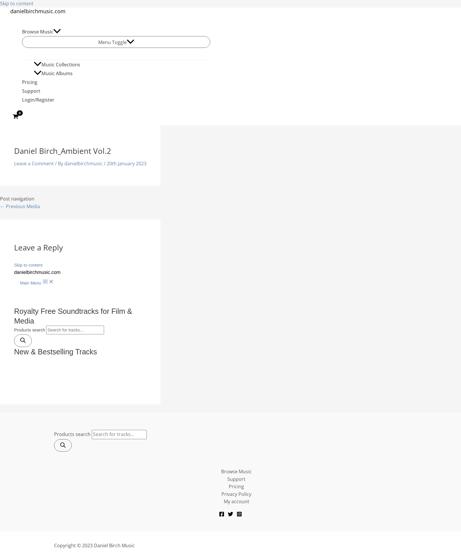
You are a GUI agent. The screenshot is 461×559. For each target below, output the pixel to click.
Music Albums (53, 73)
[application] (57, 31)
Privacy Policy (236, 494)
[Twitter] (230, 515)
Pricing (29, 82)
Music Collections (57, 64)
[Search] (63, 445)
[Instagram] (239, 515)
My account (236, 501)
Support (31, 91)
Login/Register (38, 100)
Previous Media (20, 206)
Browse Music (41, 31)
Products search (72, 434)
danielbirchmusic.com (38, 11)
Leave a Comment (34, 163)
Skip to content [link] (17, 3)
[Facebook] (221, 515)
